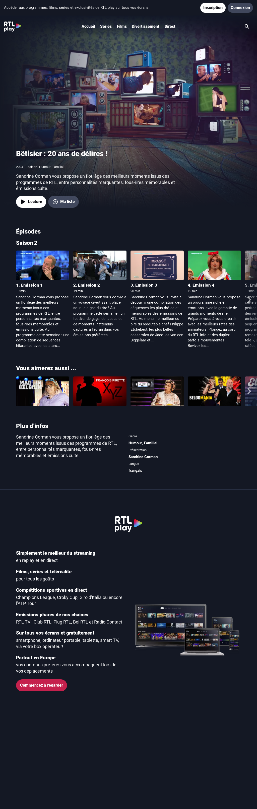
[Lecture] (31, 202)
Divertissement (145, 26)
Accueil (88, 26)
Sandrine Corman (143, 457)
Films (122, 26)
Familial (150, 443)
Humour (135, 443)
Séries (106, 26)
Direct (170, 26)
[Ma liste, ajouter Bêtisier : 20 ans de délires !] (63, 202)
